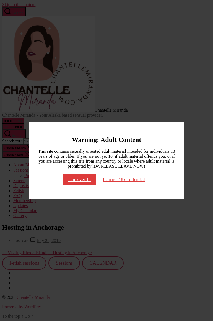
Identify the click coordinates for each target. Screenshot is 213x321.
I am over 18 (79, 179)
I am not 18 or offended (124, 179)
